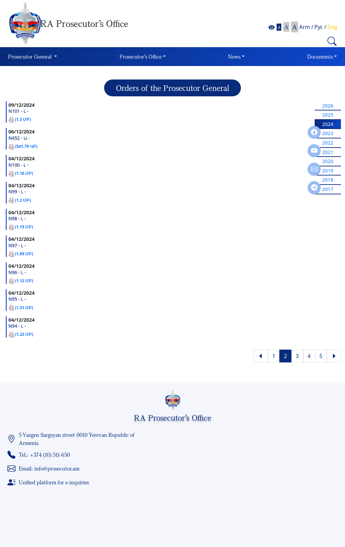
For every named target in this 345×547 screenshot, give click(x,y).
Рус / (320, 27)
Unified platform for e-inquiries (54, 482)
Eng (332, 27)
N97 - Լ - (17, 245)
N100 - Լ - (18, 165)
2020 (327, 161)
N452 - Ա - (19, 138)
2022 (327, 142)
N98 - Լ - (17, 218)
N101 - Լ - (18, 111)
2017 (327, 189)
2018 (327, 179)
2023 (327, 133)
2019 (327, 170)
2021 (327, 152)
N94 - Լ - (17, 326)
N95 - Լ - (17, 299)
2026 (327, 105)
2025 (327, 114)
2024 (327, 124)
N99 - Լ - (17, 191)
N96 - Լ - (17, 272)
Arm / (306, 27)
